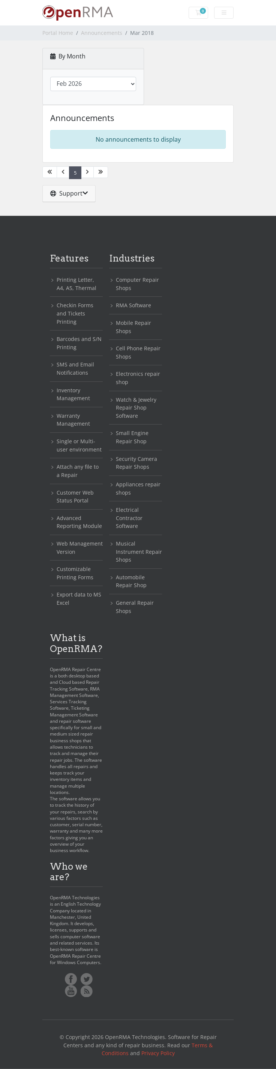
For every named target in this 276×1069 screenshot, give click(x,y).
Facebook (71, 979)
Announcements (101, 32)
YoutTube (71, 991)
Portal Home (57, 32)
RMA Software (133, 305)
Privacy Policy (158, 1053)
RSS (87, 991)
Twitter (87, 979)
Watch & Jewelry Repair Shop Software (136, 407)
